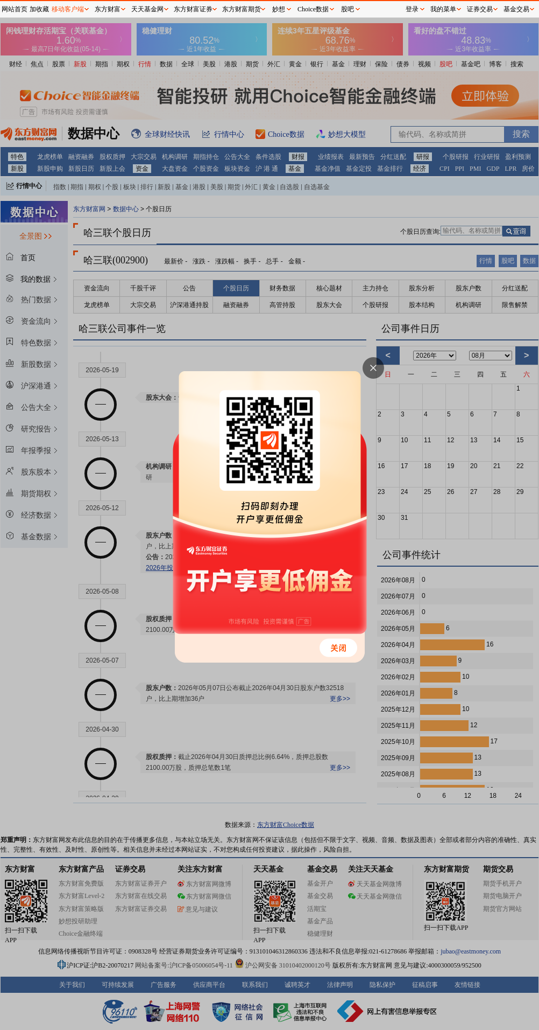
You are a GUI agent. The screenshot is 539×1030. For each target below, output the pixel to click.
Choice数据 (313, 9)
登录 (412, 9)
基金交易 (516, 9)
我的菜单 (443, 9)
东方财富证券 (193, 9)
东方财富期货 (241, 9)
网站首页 (14, 9)
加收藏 (39, 9)
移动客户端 (68, 9)
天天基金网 (147, 9)
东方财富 (107, 9)
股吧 (347, 9)
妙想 (278, 9)
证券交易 (480, 9)
